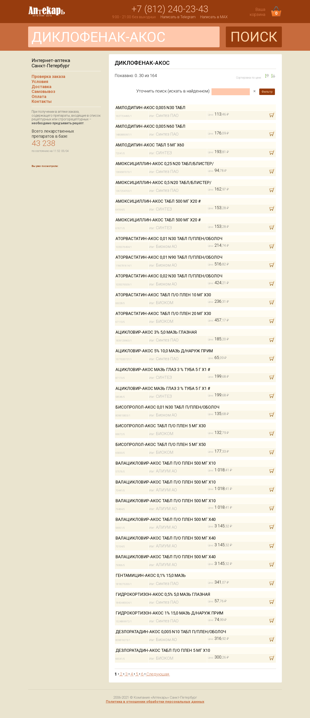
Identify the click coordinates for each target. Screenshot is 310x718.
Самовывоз (43, 91)
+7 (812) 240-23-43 (169, 9)
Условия (40, 81)
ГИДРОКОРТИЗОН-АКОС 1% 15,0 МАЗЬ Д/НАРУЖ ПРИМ (169, 613)
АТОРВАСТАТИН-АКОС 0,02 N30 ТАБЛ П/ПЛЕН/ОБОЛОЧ (169, 275)
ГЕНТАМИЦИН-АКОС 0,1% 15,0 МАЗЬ (151, 575)
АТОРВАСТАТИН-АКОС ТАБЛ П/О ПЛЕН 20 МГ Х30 (163, 313)
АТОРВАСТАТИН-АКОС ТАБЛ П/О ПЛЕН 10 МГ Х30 (163, 294)
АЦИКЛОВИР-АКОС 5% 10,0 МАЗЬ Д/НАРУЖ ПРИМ (164, 350)
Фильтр (267, 91)
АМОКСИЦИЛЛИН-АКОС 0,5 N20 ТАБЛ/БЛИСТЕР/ (163, 182)
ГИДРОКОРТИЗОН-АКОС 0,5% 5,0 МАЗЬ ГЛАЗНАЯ (163, 594)
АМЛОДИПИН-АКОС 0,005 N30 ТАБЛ (150, 107)
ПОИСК (253, 37)
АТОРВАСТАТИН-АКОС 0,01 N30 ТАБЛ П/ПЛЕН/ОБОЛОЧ (169, 238)
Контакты (42, 101)
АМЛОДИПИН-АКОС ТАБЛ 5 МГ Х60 (150, 144)
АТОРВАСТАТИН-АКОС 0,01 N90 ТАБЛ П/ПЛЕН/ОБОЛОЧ (169, 257)
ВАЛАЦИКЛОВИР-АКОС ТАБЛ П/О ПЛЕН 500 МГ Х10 (166, 463)
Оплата (39, 96)
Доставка (41, 86)
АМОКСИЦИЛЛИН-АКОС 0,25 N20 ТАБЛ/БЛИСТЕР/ (165, 163)
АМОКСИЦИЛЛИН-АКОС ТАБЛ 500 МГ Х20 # (158, 201)
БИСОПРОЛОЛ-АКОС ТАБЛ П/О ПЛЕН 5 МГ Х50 (161, 444)
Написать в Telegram (178, 17)
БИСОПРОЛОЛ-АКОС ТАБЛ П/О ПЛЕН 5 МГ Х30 (161, 425)
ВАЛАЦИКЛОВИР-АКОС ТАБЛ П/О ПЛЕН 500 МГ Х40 (166, 519)
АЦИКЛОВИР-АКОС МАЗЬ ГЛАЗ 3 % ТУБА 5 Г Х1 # (163, 369)
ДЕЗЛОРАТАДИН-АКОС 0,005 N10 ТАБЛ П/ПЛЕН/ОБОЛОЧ (171, 631)
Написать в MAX (214, 17)
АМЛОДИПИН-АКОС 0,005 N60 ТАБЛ (150, 126)
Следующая (158, 674)
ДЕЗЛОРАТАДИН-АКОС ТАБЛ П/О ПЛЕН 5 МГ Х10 (163, 650)
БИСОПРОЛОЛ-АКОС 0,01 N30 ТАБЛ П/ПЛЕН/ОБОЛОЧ (167, 407)
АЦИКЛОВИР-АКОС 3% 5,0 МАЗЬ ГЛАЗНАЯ (156, 332)
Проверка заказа (48, 76)
